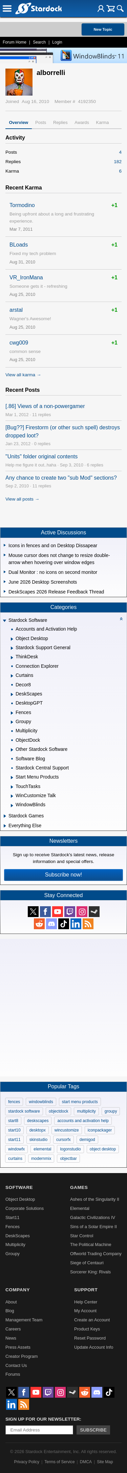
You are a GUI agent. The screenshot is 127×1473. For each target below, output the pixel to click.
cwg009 (18, 343)
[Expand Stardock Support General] (12, 648)
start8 (13, 1120)
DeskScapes (17, 1235)
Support (86, 1289)
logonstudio (70, 1149)
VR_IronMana (26, 277)
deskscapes (37, 1120)
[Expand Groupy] (12, 722)
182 (118, 161)
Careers (13, 1328)
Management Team (23, 1319)
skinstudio (38, 1139)
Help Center (85, 1301)
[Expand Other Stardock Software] (12, 750)
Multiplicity (15, 1244)
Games (79, 1187)
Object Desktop (20, 1199)
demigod (87, 1139)
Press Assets (17, 1347)
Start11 (12, 1217)
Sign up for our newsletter (42, 1419)
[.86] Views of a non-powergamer (45, 406)
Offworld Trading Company (96, 1253)
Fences (12, 1226)
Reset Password (90, 1338)
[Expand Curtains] (12, 676)
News (10, 1338)
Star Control (81, 1235)
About (11, 1301)
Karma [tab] (102, 122)
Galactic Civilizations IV (92, 1217)
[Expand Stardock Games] (5, 816)
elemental (42, 1149)
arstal (16, 310)
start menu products (80, 1101)
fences (14, 1101)
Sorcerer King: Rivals (90, 1271)
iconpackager (100, 1130)
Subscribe (93, 1429)
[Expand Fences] (12, 713)
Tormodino (22, 205)
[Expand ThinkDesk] (12, 657)
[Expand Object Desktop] (12, 639)
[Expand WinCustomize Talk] (12, 796)
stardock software (24, 1111)
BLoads (18, 245)
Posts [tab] (40, 122)
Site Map (105, 1461)
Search (39, 42)
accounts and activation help (82, 1120)
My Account (85, 1310)
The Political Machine (90, 1244)
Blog (9, 1310)
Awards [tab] (82, 122)
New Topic (102, 29)
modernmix (41, 1158)
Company (17, 1289)
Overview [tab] (18, 122)
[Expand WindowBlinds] (12, 805)
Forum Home (14, 42)
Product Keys (87, 1328)
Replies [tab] (60, 122)
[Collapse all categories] (121, 618)
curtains (15, 1158)
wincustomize (67, 1130)
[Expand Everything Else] (5, 826)
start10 (14, 1130)
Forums (12, 1374)
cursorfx (63, 1139)
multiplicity (86, 1111)
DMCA (86, 1461)
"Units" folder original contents (41, 456)
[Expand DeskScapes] (12, 694)
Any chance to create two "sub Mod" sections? (61, 478)
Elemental (79, 1208)
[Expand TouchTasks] (12, 787)
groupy (111, 1111)
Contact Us (16, 1365)
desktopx (37, 1130)
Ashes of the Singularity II (94, 1199)
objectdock (58, 1111)
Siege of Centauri (87, 1262)
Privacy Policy (26, 1461)
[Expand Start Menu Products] (12, 777)
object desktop (103, 1149)
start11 (14, 1139)
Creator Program (21, 1356)
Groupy (12, 1253)
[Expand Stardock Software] (4, 621)
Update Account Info (93, 1347)
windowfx (16, 1149)
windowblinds (41, 1101)
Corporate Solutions (24, 1208)
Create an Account (92, 1319)
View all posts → (22, 499)
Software (19, 1187)
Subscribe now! (63, 875)
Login (57, 42)
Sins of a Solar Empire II (93, 1226)
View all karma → (23, 374)
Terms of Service (59, 1461)
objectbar (68, 1158)
